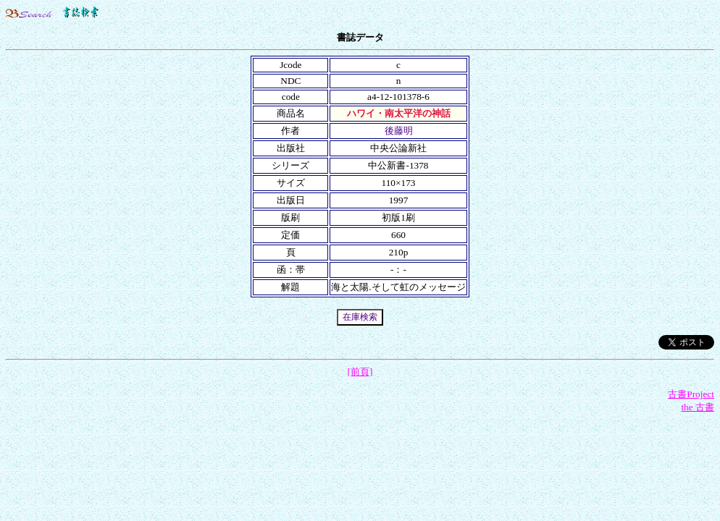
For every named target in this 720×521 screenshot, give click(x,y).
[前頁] (360, 371)
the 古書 (697, 407)
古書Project (691, 394)
